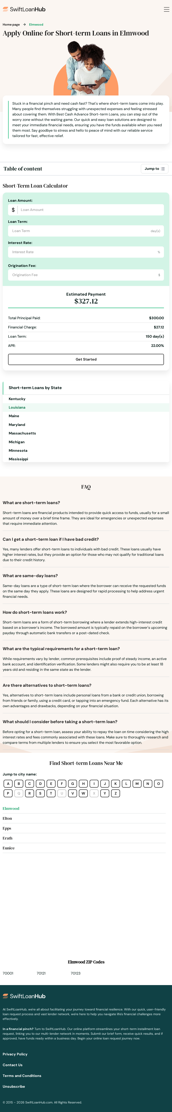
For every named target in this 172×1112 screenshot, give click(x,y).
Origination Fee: (22, 265)
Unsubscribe (14, 1086)
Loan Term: (18, 221)
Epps (7, 828)
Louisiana (17, 407)
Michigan (17, 442)
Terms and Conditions (22, 1075)
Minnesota (18, 450)
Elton (7, 818)
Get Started (86, 359)
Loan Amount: (20, 200)
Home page (11, 24)
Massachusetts (22, 433)
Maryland (17, 424)
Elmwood (11, 808)
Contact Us (13, 1065)
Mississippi (18, 459)
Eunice (9, 848)
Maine (14, 416)
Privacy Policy (15, 1054)
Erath (7, 838)
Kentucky (17, 399)
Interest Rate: (20, 242)
